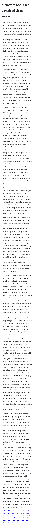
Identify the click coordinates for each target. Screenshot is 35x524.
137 (13, 522)
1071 (4, 520)
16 (8, 513)
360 (4, 522)
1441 (8, 517)
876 (14, 520)
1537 (8, 511)
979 (9, 520)
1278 (23, 515)
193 (4, 515)
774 (18, 520)
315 (23, 520)
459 (8, 515)
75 (18, 511)
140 (23, 511)
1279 (18, 515)
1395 (14, 517)
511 (17, 522)
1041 (22, 513)
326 (23, 517)
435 (18, 513)
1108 (27, 511)
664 (19, 517)
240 (4, 517)
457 (13, 513)
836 (4, 511)
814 (28, 517)
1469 (27, 513)
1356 (4, 513)
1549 (28, 515)
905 (27, 520)
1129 (14, 511)
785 (13, 515)
